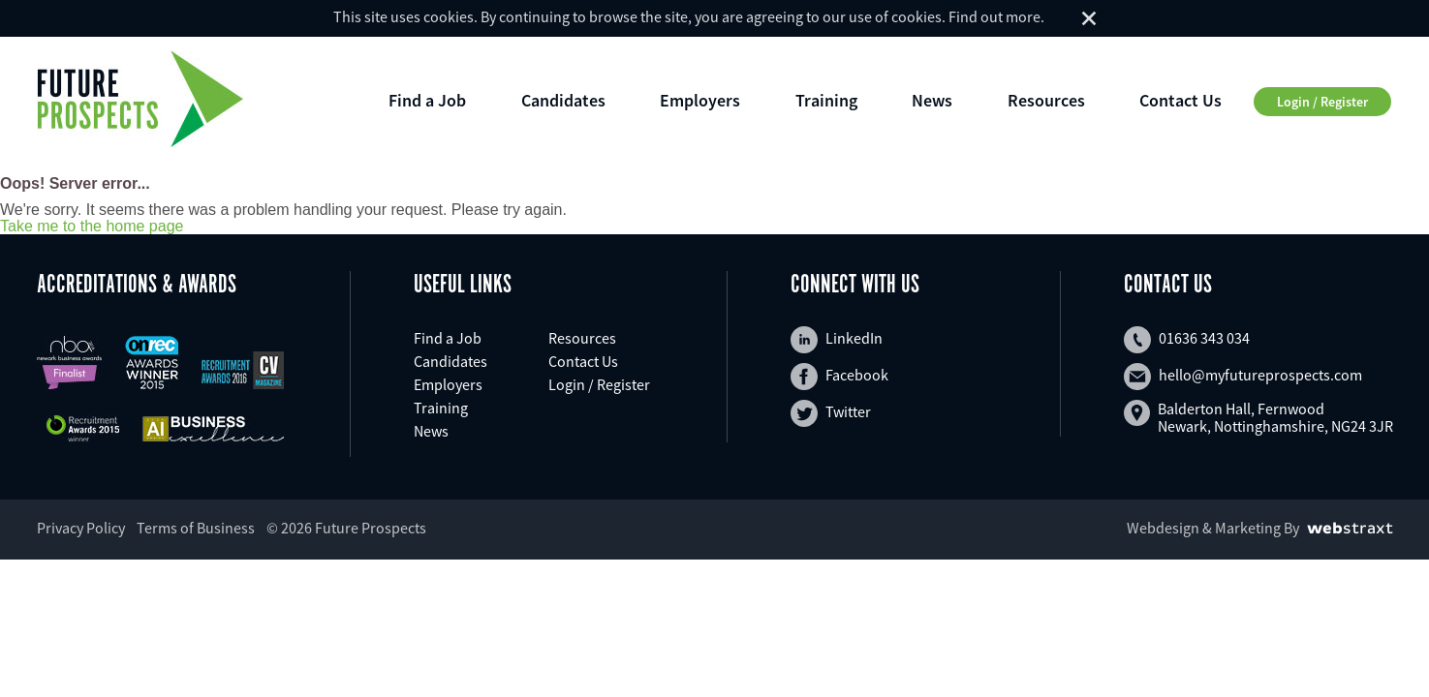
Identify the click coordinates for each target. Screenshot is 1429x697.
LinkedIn (837, 339)
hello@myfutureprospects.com (1243, 376)
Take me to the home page (91, 226)
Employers (700, 100)
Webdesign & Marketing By (1213, 527)
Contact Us (1180, 100)
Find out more (994, 16)
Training (826, 100)
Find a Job (427, 100)
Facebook (839, 376)
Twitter (831, 413)
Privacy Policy (81, 527)
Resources (1046, 100)
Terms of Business (196, 527)
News (932, 100)
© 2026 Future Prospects (346, 527)
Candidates (563, 100)
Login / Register (1322, 101)
